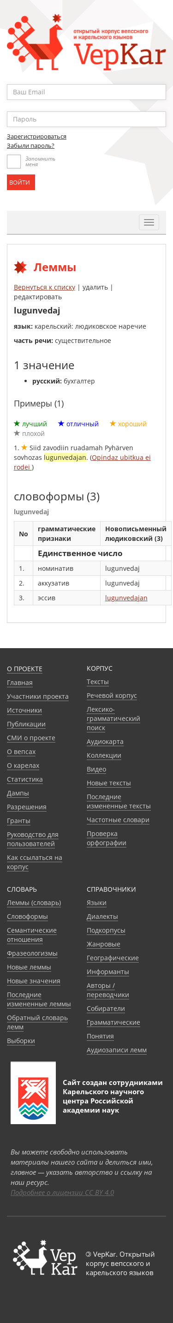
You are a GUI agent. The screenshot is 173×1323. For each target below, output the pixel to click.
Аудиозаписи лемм (117, 1049)
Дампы (18, 793)
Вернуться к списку (44, 287)
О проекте (24, 668)
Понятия (100, 1036)
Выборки (21, 1040)
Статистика (25, 779)
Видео (96, 769)
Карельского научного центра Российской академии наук (103, 1100)
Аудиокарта (105, 741)
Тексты (98, 681)
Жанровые (103, 944)
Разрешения (27, 806)
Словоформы (27, 916)
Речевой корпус (112, 695)
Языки (97, 902)
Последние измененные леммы (39, 999)
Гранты (18, 820)
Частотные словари (118, 819)
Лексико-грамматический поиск (113, 718)
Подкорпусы (106, 930)
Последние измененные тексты (119, 801)
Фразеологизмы (32, 953)
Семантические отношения (32, 935)
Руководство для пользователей (33, 839)
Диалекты (102, 916)
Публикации (26, 724)
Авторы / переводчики (108, 990)
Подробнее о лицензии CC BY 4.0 (62, 1192)
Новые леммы (29, 967)
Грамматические (113, 1022)
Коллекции (104, 755)
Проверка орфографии (106, 838)
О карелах (23, 765)
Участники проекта (38, 696)
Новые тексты (109, 782)
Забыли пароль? (30, 145)
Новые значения (33, 980)
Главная (20, 682)
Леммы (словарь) (34, 902)
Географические (113, 957)
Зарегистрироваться (36, 136)
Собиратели (106, 1008)
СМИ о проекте (31, 737)
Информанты (108, 971)
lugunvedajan (126, 597)
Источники (24, 710)
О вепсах (21, 751)
